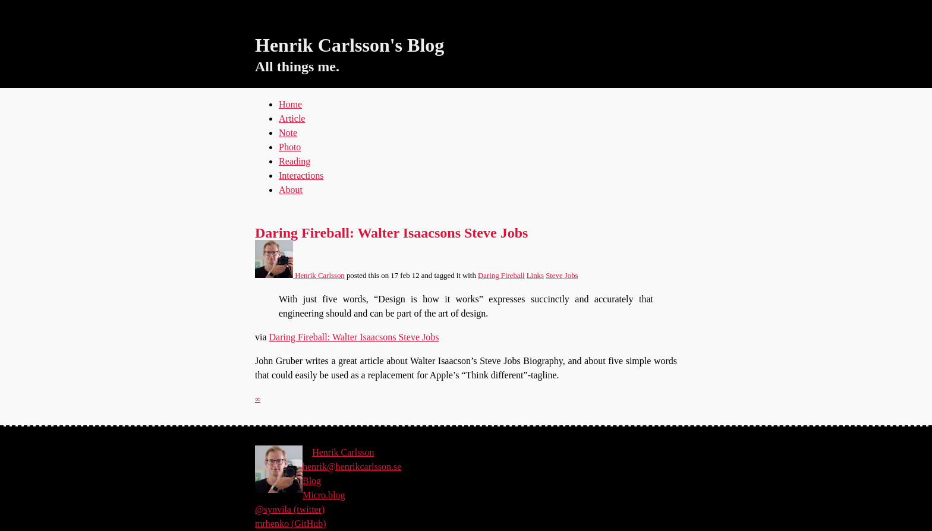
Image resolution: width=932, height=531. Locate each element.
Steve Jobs (562, 275)
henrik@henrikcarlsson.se (352, 467)
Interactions (301, 175)
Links (535, 275)
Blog (312, 481)
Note (288, 133)
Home (290, 104)
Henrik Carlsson (300, 275)
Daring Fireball (501, 275)
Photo (290, 147)
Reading (294, 161)
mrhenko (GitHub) (290, 524)
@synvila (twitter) (290, 509)
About (291, 190)
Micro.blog (324, 495)
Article (292, 118)
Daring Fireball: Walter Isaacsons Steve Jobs (391, 233)
